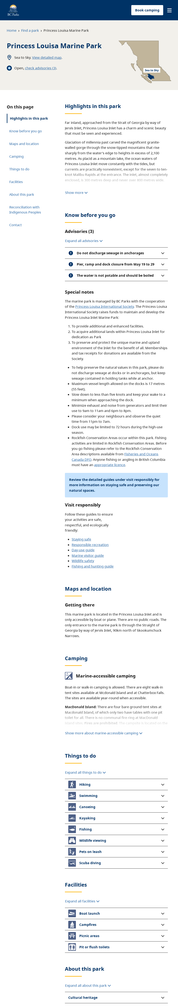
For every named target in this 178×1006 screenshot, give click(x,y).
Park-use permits (74, 954)
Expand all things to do (85, 566)
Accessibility (113, 993)
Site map (40, 993)
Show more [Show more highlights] (76, 109)
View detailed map (47, 57)
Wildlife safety (83, 452)
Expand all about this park (88, 695)
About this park (21, 169)
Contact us (146, 954)
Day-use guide (83, 441)
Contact (15, 199)
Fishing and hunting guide (93, 457)
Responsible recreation (90, 436)
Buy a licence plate (114, 961)
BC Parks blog (148, 961)
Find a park (30, 30)
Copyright (138, 993)
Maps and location (24, 143)
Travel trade (70, 968)
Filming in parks (73, 961)
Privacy (89, 993)
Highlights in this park (29, 118)
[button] (169, 10)
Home (11, 30)
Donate (105, 954)
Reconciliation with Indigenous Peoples (25, 184)
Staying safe (81, 430)
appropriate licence (109, 356)
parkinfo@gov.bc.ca (131, 861)
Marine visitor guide (88, 446)
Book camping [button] (147, 10)
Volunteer (107, 968)
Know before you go (25, 131)
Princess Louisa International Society (104, 198)
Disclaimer (64, 993)
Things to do (19, 156)
